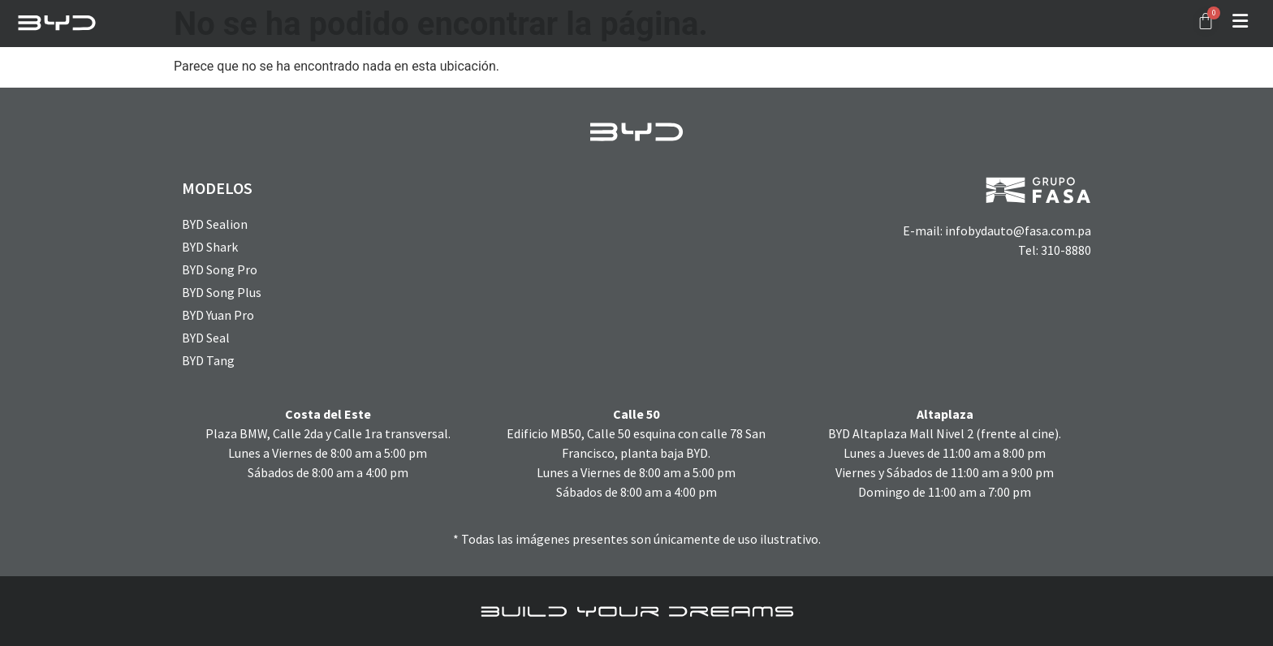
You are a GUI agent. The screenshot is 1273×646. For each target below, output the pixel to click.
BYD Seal (206, 337)
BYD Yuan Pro (218, 315)
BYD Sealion (215, 224)
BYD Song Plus (221, 292)
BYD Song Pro (219, 269)
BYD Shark (210, 247)
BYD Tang (208, 360)
